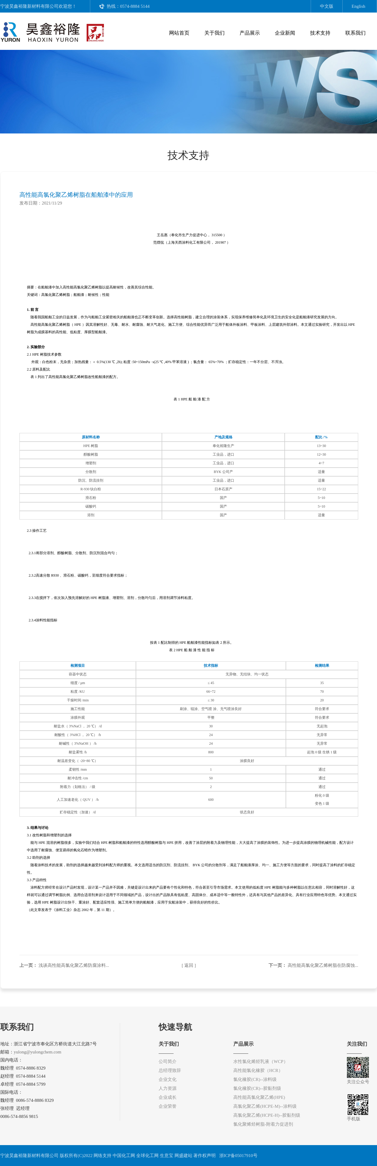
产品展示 (250, 33)
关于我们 (214, 33)
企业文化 (168, 1079)
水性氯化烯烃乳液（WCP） (260, 1061)
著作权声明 (204, 1155)
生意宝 (166, 1155)
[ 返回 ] (189, 965)
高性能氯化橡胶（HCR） (258, 1070)
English (358, 6)
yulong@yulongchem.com (37, 1052)
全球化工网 (147, 1155)
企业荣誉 (168, 1106)
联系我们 (355, 33)
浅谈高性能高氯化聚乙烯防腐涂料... (74, 965)
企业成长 (168, 1097)
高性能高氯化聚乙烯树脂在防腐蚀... (323, 965)
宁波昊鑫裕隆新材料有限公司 (29, 6)
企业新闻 (285, 33)
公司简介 (168, 1061)
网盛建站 (183, 1155)
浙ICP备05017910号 (238, 1155)
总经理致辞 (170, 1070)
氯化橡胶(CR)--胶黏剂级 (257, 1088)
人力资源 (168, 1088)
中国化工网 (124, 1155)
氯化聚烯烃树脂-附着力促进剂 (263, 1124)
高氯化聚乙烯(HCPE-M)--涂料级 (265, 1106)
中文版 (326, 6)
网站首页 (179, 33)
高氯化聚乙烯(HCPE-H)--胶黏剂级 (266, 1115)
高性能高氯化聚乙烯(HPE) (259, 1097)
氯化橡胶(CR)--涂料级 (255, 1079)
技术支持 (320, 33)
